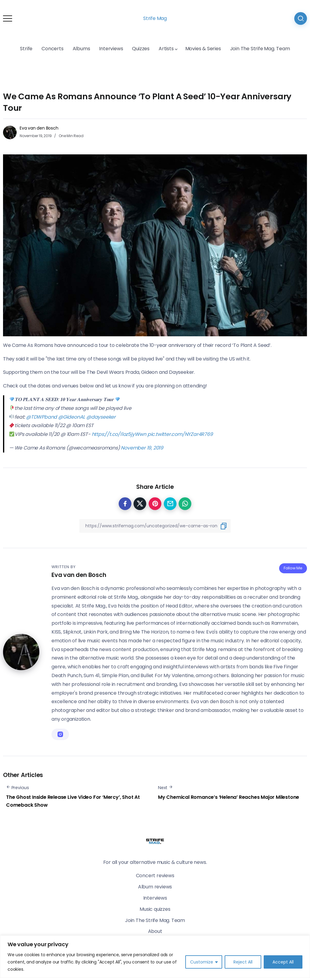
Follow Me (293, 568)
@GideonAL (71, 416)
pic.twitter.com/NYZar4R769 (180, 434)
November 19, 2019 (142, 447)
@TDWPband (41, 416)
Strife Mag (155, 18)
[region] (155, 956)
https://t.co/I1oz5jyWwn (119, 434)
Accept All (283, 962)
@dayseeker (101, 416)
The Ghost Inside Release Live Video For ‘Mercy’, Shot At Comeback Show (73, 801)
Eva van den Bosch (39, 128)
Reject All (242, 962)
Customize (201, 962)
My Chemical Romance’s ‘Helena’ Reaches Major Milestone (228, 797)
